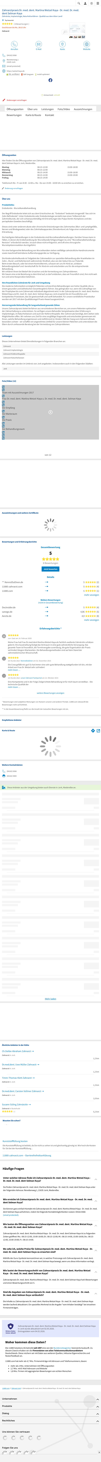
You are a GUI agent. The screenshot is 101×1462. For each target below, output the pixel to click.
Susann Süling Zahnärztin (15, 1104)
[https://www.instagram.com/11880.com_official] (12, 1454)
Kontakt (49, 115)
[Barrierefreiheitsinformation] (91, 3)
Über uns (32, 109)
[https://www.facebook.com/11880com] (5, 1454)
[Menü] (98, 3)
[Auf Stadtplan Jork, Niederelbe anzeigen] (98, 730)
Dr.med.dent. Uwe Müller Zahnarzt (19, 1064)
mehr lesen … (14, 670)
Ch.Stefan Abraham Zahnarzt (16, 1051)
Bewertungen (14, 115)
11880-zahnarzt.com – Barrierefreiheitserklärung (27, 1155)
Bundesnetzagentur (62, 1348)
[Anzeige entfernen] (99, 1452)
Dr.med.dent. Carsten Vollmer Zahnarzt (21, 1091)
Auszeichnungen (83, 109)
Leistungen (47, 109)
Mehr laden (50, 998)
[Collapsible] (96, 1179)
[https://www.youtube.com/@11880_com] (34, 1454)
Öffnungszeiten (15, 109)
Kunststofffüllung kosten (15, 1141)
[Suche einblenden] (79, 3)
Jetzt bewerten (50, 569)
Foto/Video (64, 109)
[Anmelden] (85, 3)
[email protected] (10, 1215)
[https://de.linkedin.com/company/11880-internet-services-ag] (26, 1454)
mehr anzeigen (91, 594)
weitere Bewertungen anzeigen (50, 693)
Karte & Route (33, 115)
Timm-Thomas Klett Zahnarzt (17, 1077)
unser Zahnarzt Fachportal (31, 678)
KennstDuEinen (27, 661)
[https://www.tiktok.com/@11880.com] (19, 1454)
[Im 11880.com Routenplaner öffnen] (93, 730)
